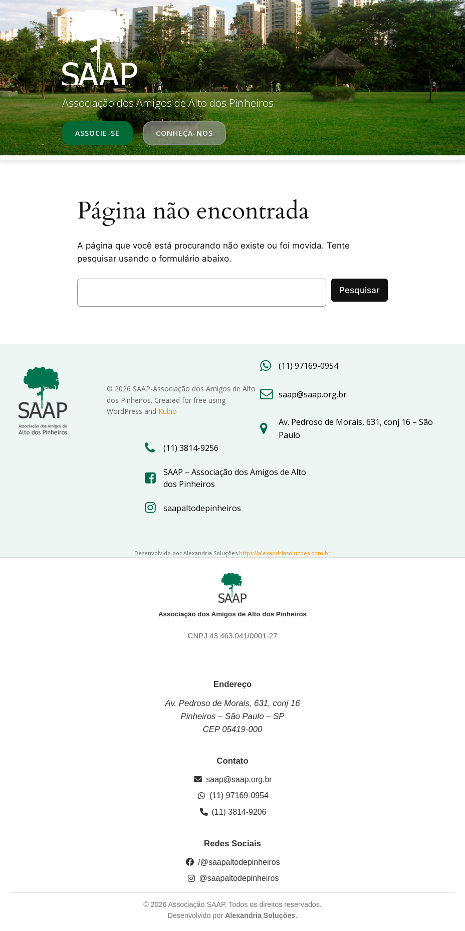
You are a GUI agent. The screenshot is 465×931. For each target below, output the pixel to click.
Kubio (167, 411)
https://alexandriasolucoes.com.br (285, 553)
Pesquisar (359, 290)
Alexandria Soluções (260, 915)
